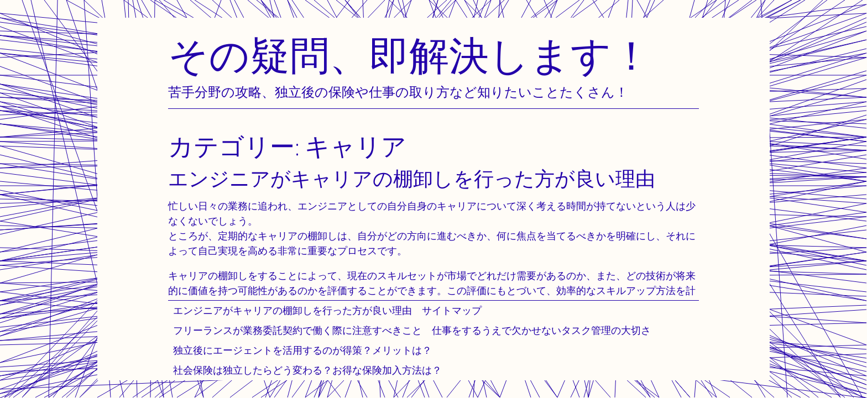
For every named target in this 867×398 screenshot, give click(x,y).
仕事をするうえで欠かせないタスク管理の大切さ (541, 330)
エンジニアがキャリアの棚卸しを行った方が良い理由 (292, 310)
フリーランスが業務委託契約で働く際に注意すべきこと (297, 330)
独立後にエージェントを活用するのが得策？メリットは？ (302, 350)
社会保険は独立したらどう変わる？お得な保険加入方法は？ (307, 370)
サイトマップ (452, 310)
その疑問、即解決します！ (409, 55)
